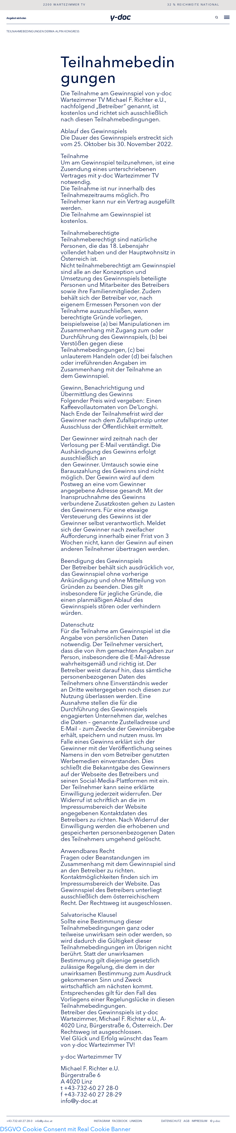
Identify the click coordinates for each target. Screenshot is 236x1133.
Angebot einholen (16, 18)
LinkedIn (136, 1121)
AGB (186, 1121)
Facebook (119, 1121)
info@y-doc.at (43, 1121)
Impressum (199, 1121)
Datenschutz (171, 1121)
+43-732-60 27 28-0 (19, 1121)
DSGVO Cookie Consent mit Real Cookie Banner (65, 1130)
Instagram (102, 1121)
